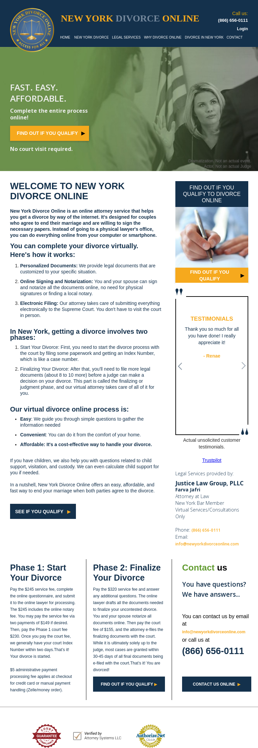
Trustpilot (211, 460)
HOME (65, 37)
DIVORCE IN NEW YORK (204, 37)
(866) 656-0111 (205, 530)
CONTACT (235, 37)
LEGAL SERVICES (126, 37)
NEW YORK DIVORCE (91, 37)
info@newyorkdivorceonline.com (207, 544)
